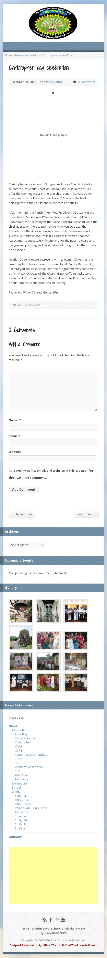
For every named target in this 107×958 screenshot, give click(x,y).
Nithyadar (21, 812)
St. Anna (20, 816)
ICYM (18, 746)
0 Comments (74, 82)
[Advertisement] (53, 875)
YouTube (62, 919)
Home (8, 55)
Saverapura (19, 783)
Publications (20, 779)
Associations (32, 55)
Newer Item (21, 514)
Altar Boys (22, 734)
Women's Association (29, 767)
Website (15, 452)
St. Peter (20, 828)
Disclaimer (78, 940)
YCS (17, 771)
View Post (67, 55)
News (18, 55)
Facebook (50, 919)
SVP (17, 763)
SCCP (18, 759)
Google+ (56, 919)
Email (14, 436)
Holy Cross (22, 800)
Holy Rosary (23, 804)
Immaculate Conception (31, 808)
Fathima (20, 796)
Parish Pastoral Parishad (31, 754)
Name (15, 420)
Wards (16, 791)
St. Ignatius (22, 820)
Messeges (16, 717)
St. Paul (20, 824)
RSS (44, 919)
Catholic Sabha (25, 738)
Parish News (20, 775)
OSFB (18, 750)
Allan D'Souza (53, 82)
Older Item (85, 514)
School (16, 787)
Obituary (15, 837)
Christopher (50, 55)
